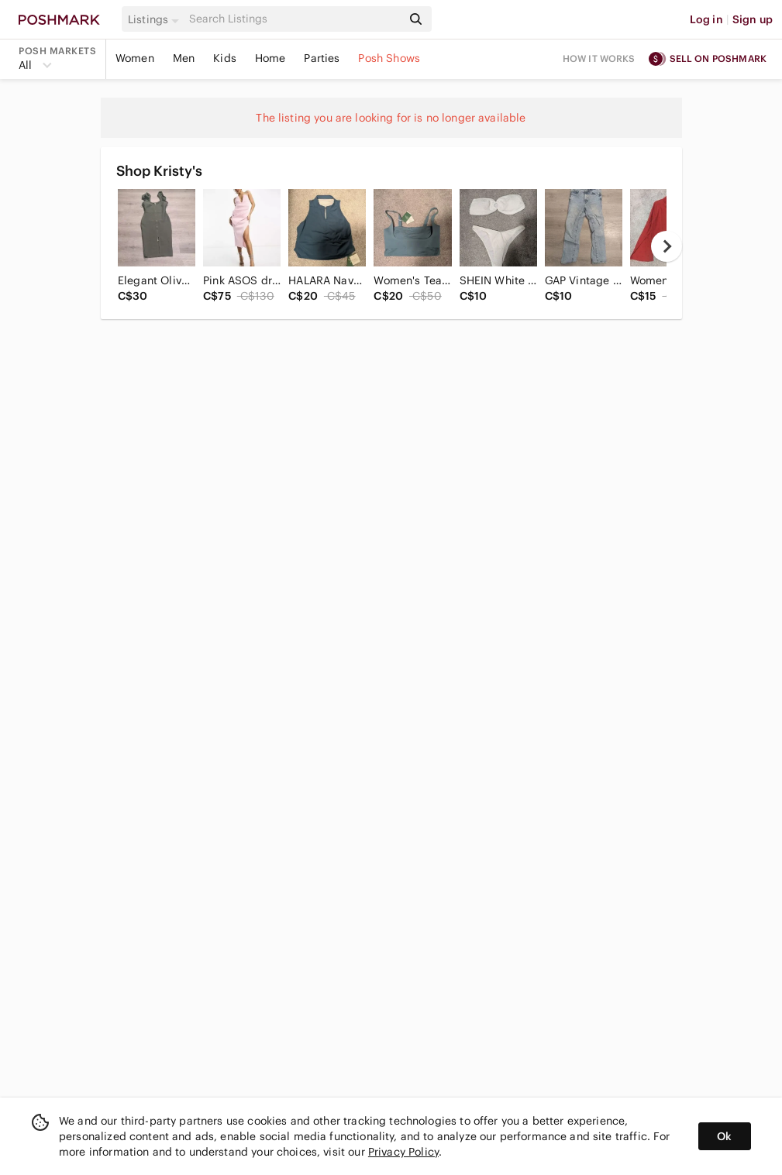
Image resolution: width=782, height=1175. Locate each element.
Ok (724, 1136)
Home (270, 58)
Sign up (752, 19)
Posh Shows (389, 58)
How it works (599, 58)
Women (134, 58)
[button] (156, 19)
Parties (321, 58)
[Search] (294, 19)
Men (184, 58)
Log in (706, 19)
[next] (666, 246)
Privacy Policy (403, 1152)
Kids (224, 58)
